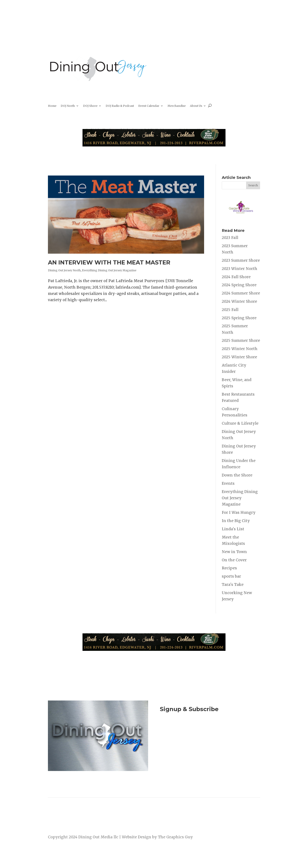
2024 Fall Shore (236, 276)
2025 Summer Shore (241, 340)
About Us (196, 106)
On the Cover (234, 560)
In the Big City (236, 520)
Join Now (210, 730)
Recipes (229, 568)
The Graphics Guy (175, 837)
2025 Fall (230, 309)
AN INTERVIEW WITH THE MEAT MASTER (109, 262)
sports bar (231, 576)
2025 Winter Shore (239, 357)
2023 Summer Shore (241, 260)
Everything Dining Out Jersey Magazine (109, 270)
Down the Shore (237, 475)
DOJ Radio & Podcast (120, 106)
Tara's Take (233, 584)
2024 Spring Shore (239, 285)
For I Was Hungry (239, 512)
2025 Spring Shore (239, 318)
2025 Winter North (240, 348)
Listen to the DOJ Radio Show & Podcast (207, 746)
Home (52, 106)
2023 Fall (230, 237)
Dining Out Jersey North (64, 270)
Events (228, 483)
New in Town (234, 551)
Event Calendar (148, 106)
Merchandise (177, 106)
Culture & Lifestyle (240, 423)
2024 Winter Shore (239, 301)
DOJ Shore (90, 106)
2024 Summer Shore (241, 293)
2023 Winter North (239, 268)
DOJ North (68, 106)
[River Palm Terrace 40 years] (154, 145)
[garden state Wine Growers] (241, 219)
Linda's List (233, 529)
